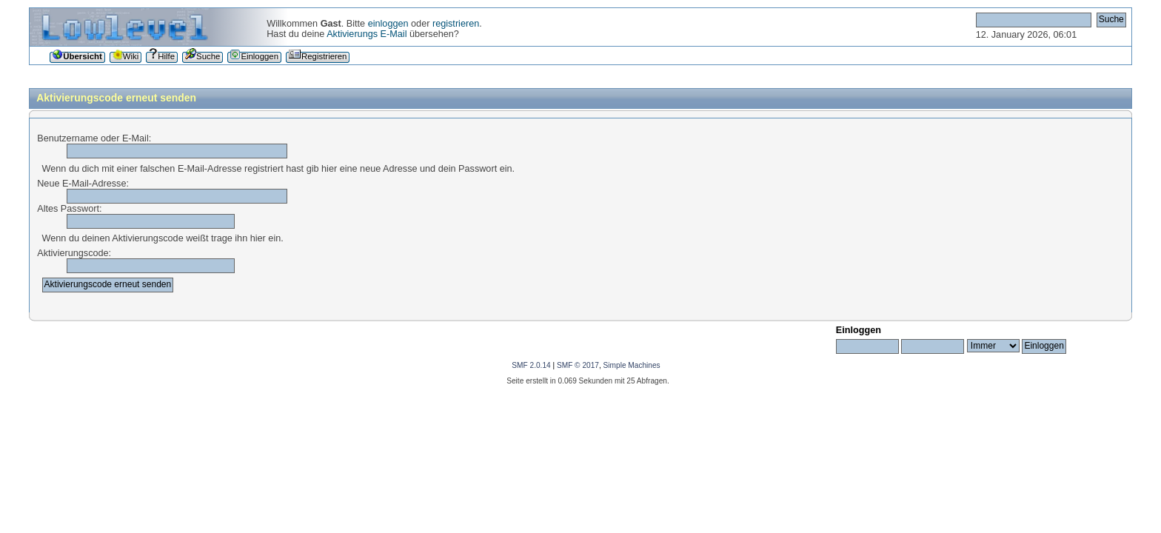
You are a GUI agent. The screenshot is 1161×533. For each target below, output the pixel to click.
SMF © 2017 (578, 365)
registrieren (455, 24)
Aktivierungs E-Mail (366, 34)
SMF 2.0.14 (531, 365)
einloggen (388, 24)
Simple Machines (631, 365)
